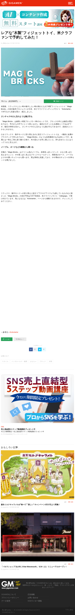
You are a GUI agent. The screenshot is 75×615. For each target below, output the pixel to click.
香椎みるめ (6, 43)
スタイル (5, 361)
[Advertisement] (37, 177)
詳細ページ (58, 101)
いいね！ (7, 339)
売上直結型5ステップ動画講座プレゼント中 (18, 429)
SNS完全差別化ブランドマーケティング (15, 434)
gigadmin (6, 507)
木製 (50, 361)
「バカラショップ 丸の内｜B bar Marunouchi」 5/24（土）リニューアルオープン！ (34, 567)
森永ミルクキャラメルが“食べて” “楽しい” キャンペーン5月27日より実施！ (30, 504)
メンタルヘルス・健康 (19, 361)
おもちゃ (33, 361)
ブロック (43, 361)
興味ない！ (20, 339)
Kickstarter (14, 332)
